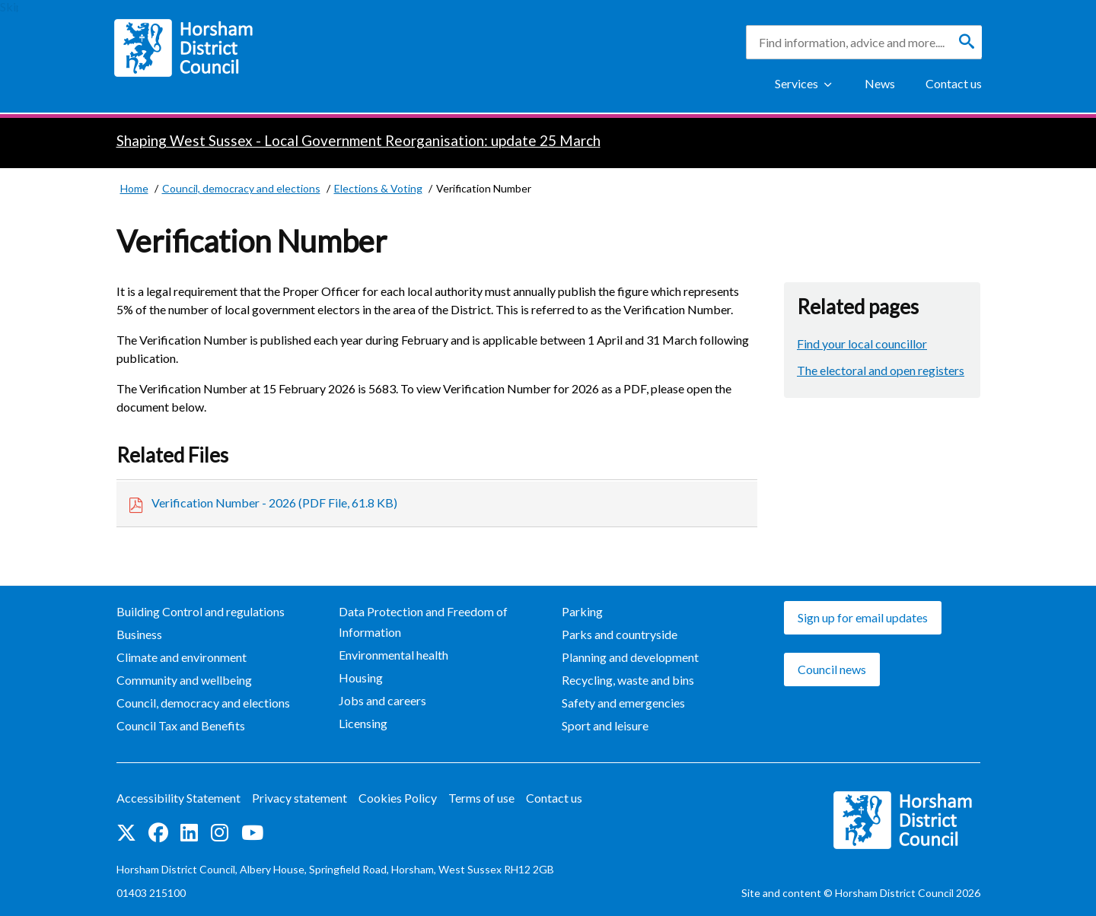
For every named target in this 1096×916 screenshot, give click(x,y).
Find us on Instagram (219, 833)
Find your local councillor (862, 343)
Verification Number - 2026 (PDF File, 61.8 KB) (274, 502)
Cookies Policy (397, 797)
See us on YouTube (252, 833)
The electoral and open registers (880, 370)
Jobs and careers (382, 700)
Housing (361, 677)
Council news (832, 669)
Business (139, 634)
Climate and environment (181, 657)
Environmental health (393, 654)
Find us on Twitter (126, 833)
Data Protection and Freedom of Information (423, 621)
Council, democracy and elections (203, 702)
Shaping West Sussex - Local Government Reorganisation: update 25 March (358, 140)
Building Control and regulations (200, 611)
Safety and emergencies (623, 702)
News (880, 83)
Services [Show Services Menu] (796, 83)
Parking (582, 611)
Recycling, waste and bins (628, 680)
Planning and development (630, 657)
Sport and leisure (605, 725)
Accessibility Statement (178, 797)
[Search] (966, 42)
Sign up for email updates (863, 617)
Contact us (954, 83)
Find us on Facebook (158, 833)
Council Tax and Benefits (180, 725)
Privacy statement (299, 797)
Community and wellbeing (184, 680)
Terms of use (481, 797)
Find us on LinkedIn (189, 833)
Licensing (363, 723)
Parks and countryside (619, 634)
